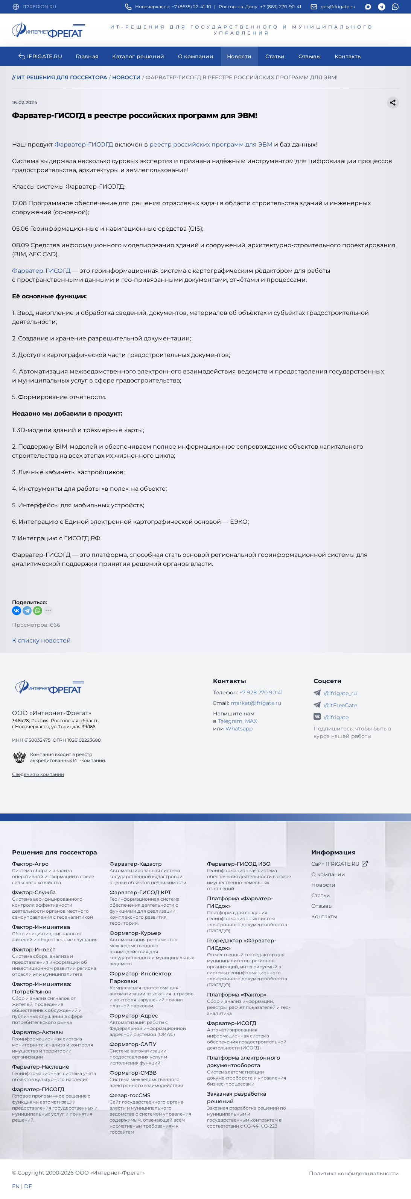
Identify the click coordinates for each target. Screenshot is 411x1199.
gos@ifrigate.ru (338, 6)
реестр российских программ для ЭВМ (210, 144)
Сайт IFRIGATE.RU (339, 864)
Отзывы (322, 906)
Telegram (230, 721)
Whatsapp (239, 728)
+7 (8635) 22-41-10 (191, 6)
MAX (251, 721)
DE (28, 1186)
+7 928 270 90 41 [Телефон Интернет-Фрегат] (261, 692)
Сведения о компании (38, 774)
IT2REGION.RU (39, 6)
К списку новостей (41, 640)
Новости (323, 884)
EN (16, 1186)
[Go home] (49, 687)
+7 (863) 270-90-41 (280, 6)
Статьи (320, 895)
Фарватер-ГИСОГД (84, 144)
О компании (328, 874)
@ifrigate (336, 717)
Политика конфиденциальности (354, 1173)
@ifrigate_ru (340, 693)
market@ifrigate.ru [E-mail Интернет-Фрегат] (256, 703)
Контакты (324, 916)
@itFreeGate (340, 705)
